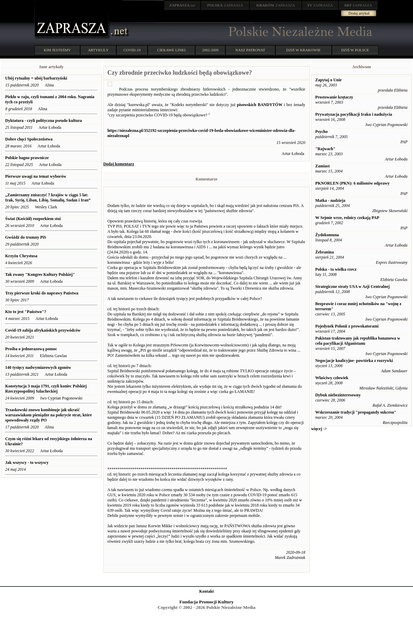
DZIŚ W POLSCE (355, 50)
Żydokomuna (327, 234)
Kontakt (206, 591)
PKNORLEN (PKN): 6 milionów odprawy (352, 183)
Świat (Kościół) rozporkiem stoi (33, 218)
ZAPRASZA (225, 5)
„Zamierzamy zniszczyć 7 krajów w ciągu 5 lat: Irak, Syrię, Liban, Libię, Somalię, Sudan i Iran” (48, 197)
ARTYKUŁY (98, 50)
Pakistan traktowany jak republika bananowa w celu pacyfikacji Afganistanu (357, 341)
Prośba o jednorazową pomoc (31, 348)
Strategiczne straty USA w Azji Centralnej (352, 286)
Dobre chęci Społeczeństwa (29, 139)
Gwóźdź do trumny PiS (25, 237)
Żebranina (324, 252)
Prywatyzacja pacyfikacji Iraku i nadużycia (353, 114)
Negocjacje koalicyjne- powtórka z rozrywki (354, 360)
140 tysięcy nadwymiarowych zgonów (38, 367)
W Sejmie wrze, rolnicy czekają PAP (347, 217)
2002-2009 (210, 50)
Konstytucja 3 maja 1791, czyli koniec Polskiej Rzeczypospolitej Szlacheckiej (46, 389)
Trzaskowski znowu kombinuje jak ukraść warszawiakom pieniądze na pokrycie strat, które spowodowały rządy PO (48, 415)
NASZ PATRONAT (250, 50)
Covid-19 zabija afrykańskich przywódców (43, 330)
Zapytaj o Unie (328, 79)
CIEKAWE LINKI (171, 50)
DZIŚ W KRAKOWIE (303, 50)
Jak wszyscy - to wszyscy (27, 462)
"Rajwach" (325, 148)
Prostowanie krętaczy (334, 97)
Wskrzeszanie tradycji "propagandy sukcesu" (355, 412)
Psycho (321, 131)
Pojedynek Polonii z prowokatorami (347, 326)
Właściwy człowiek (331, 377)
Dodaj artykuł (359, 13)
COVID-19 (132, 50)
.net (182, 5)
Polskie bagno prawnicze (27, 157)
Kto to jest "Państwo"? (25, 311)
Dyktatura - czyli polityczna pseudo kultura (43, 120)
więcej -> (319, 428)
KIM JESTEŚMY (57, 50)
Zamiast (322, 166)
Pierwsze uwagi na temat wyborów (35, 176)
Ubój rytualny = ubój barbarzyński (36, 78)
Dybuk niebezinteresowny (338, 395)
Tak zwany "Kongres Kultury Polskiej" (40, 274)
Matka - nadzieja (330, 200)
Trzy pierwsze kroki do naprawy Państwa (41, 293)
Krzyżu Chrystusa (21, 255)
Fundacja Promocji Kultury (206, 601)
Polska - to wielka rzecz (336, 269)
